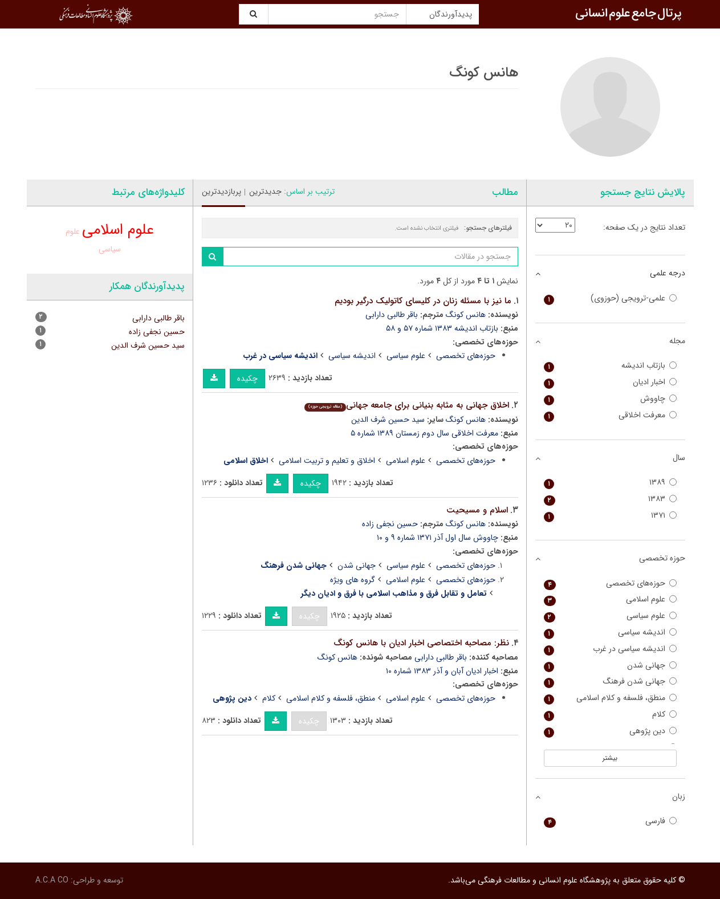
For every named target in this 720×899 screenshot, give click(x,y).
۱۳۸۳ (610, 499)
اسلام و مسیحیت (477, 510)
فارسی (610, 821)
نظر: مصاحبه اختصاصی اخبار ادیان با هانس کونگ (421, 643)
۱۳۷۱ (610, 515)
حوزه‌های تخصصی (465, 355)
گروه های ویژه (352, 579)
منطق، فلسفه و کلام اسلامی (330, 698)
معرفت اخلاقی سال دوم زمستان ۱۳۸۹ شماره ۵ (424, 433)
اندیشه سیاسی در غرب (610, 649)
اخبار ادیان (610, 382)
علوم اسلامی (405, 460)
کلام (268, 698)
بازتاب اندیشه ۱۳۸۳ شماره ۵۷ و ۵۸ (442, 328)
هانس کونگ (466, 314)
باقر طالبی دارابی (391, 314)
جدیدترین (265, 191)
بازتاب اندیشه (610, 365)
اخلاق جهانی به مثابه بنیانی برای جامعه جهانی (406, 405)
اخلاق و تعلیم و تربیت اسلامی (327, 460)
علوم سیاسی (406, 355)
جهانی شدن (356, 565)
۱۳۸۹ (610, 482)
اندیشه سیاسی (352, 355)
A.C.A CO (51, 880)
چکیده (247, 378)
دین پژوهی (610, 731)
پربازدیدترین (221, 191)
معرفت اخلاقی (610, 415)
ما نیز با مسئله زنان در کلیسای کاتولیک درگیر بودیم (423, 301)
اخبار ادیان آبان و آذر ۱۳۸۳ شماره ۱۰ (442, 671)
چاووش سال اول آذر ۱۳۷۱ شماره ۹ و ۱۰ (437, 537)
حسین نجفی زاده (390, 524)
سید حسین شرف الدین (388, 419)
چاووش (610, 398)
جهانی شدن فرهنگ (610, 681)
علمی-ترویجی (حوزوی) (610, 298)
